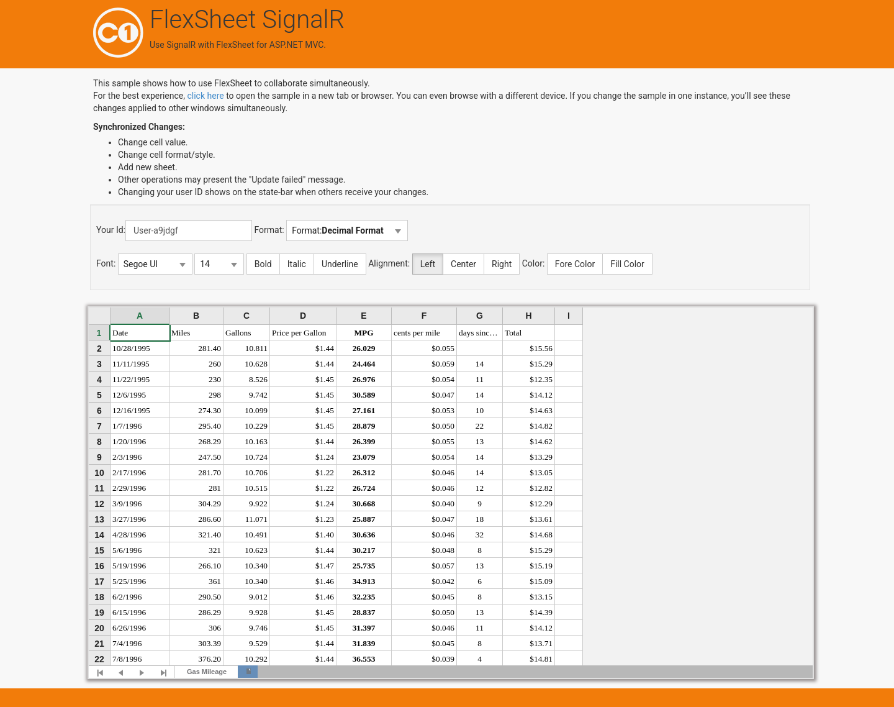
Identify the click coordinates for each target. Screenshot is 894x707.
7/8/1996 (127, 659)
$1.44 (324, 348)
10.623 (256, 550)
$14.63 (541, 410)
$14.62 (541, 441)
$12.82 (541, 488)
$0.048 (442, 550)
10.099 (256, 410)
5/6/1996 (127, 550)
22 (480, 426)
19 (99, 613)
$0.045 (442, 596)
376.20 (209, 659)
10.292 (256, 659)
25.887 (364, 519)
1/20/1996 (129, 441)
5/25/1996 (129, 581)
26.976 (364, 379)
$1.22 (324, 472)
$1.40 (324, 534)
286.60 (209, 519)
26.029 (364, 348)
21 (99, 644)
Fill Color (627, 264)
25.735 (364, 565)
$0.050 (442, 426)
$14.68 (541, 534)
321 (215, 550)
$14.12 (541, 394)
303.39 (209, 643)
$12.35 (541, 379)
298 (215, 394)
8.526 (258, 379)
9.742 (258, 394)
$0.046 (442, 472)
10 (480, 410)
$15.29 (541, 363)
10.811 (256, 348)
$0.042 (442, 581)
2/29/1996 (129, 488)
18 (480, 519)
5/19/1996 (129, 565)
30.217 (364, 550)
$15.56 (541, 348)
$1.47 (324, 565)
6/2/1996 (127, 596)
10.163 (256, 441)
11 (480, 379)
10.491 (256, 534)
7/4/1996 (127, 643)
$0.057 (442, 565)
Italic (296, 264)
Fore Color (575, 264)
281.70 (209, 472)
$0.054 (442, 379)
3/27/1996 (129, 519)
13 (480, 441)
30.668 (364, 503)
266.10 (209, 565)
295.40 (209, 426)
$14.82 (541, 426)
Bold (263, 264)
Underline (340, 264)
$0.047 (442, 394)
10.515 (256, 488)
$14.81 (541, 659)
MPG (363, 332)
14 (480, 363)
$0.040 (442, 503)
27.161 (364, 410)
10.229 (256, 426)
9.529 (258, 643)
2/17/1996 (129, 472)
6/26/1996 (129, 627)
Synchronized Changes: (139, 127)
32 (480, 534)
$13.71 (541, 643)
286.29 (209, 612)
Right (502, 264)
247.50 (209, 457)
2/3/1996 (127, 457)
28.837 (364, 612)
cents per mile (417, 332)
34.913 (364, 581)
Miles (180, 332)
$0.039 (442, 659)
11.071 (256, 519)
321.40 (209, 534)
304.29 (209, 503)
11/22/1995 (131, 379)
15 (99, 550)
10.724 (256, 457)
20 (99, 628)
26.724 (364, 488)
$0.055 (442, 348)
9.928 (258, 612)
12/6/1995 (129, 394)
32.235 (364, 596)
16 (99, 566)
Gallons (238, 332)
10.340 (256, 565)
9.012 (258, 596)
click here (205, 96)
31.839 (364, 643)
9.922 (258, 503)
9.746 (258, 627)
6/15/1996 (129, 612)
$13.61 (541, 519)
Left (427, 264)
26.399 (364, 441)
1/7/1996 (127, 426)
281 (215, 488)
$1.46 (324, 581)
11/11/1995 (131, 363)
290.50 (209, 596)
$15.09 (541, 581)
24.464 (364, 363)
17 (99, 581)
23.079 (364, 457)
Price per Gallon (299, 332)
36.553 (364, 659)
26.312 (364, 472)
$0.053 (442, 410)
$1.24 (324, 457)
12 (480, 488)
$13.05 (541, 472)
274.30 (209, 410)
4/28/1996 (129, 534)
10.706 (256, 472)
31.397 (364, 627)
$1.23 (324, 519)
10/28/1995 (131, 348)
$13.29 (541, 457)
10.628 (256, 363)
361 (215, 581)
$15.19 (541, 565)
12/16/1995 (131, 410)
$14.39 (541, 612)
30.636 (364, 534)
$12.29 (541, 503)
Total (513, 332)
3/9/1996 (127, 503)
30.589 (364, 394)
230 (215, 379)
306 (215, 627)
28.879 (364, 426)
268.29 (209, 441)
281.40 (209, 348)
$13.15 (541, 596)
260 (215, 363)
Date (120, 332)
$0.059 (442, 363)
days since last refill (481, 332)
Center (463, 264)
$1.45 (324, 379)
